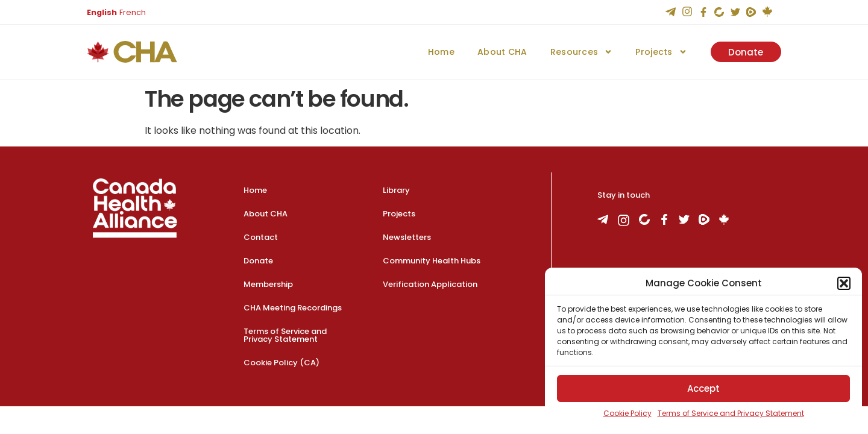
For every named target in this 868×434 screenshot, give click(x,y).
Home (440, 52)
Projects (661, 52)
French (132, 12)
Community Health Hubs (431, 260)
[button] (844, 283)
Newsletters (407, 237)
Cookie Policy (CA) (281, 362)
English (102, 12)
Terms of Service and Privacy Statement (731, 413)
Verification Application (430, 284)
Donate (258, 260)
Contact (261, 237)
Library (396, 190)
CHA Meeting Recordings (293, 307)
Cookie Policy (627, 413)
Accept (703, 388)
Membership (268, 284)
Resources (581, 52)
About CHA (502, 52)
